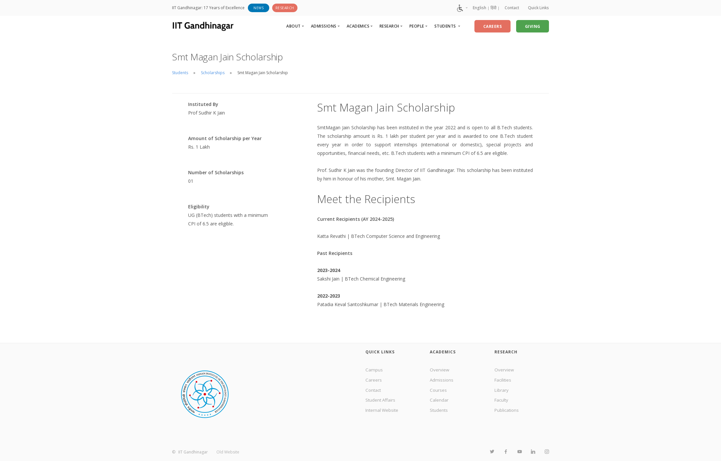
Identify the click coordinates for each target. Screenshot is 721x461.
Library (501, 391)
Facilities (503, 380)
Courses (438, 391)
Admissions (442, 380)
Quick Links (538, 7)
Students (180, 72)
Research (284, 8)
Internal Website (382, 412)
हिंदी (490, 7)
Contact (510, 7)
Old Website (227, 452)
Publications (507, 412)
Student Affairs (381, 402)
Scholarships (213, 72)
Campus (374, 370)
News (258, 8)
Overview (439, 370)
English (476, 7)
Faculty (502, 402)
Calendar (439, 402)
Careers (373, 380)
